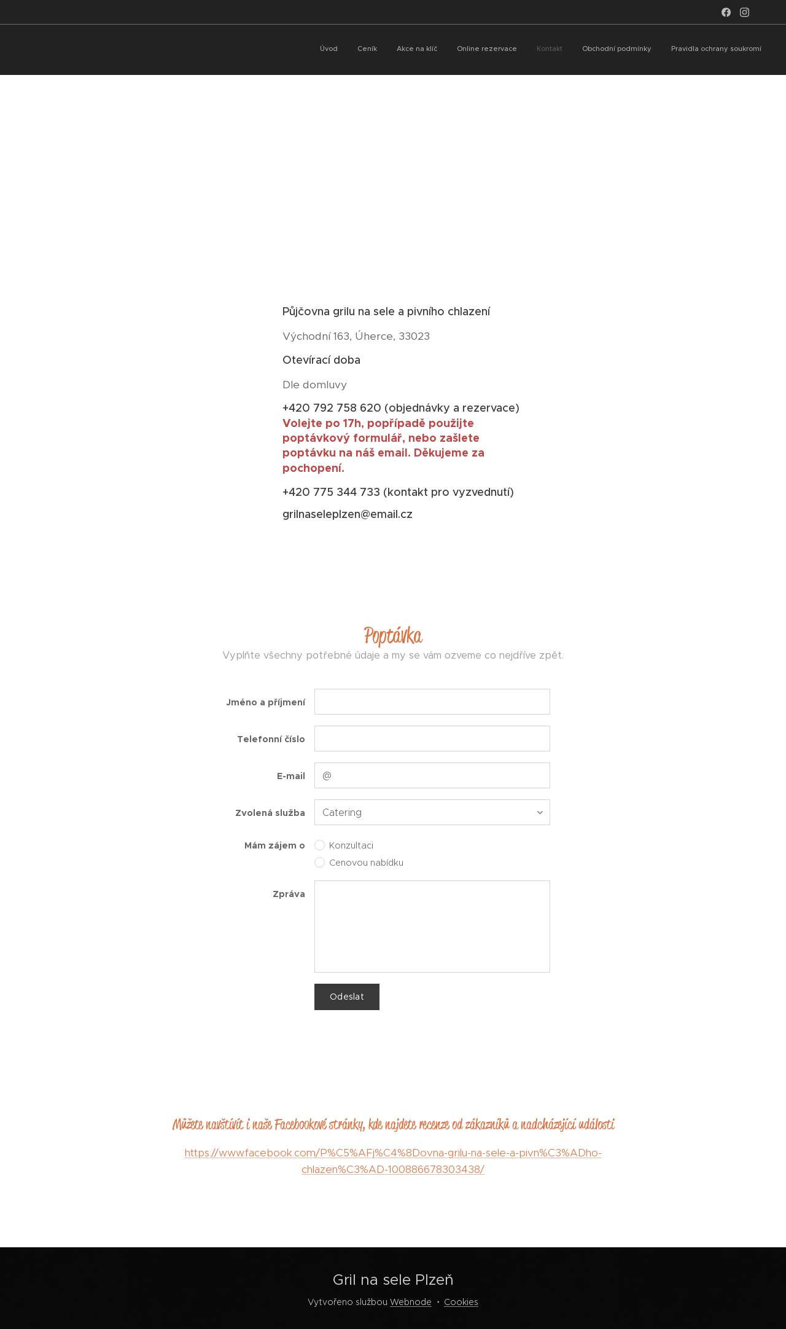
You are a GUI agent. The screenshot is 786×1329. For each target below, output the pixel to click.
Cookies (461, 1301)
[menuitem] (646, 49)
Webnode (411, 1301)
